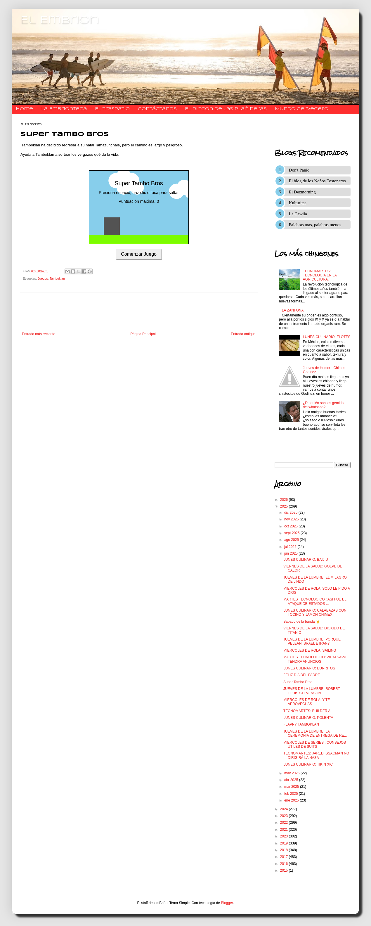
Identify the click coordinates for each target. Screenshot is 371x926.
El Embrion (59, 20)
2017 (284, 857)
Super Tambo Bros (297, 682)
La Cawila (298, 214)
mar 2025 (292, 787)
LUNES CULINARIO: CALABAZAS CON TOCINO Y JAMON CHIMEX (314, 612)
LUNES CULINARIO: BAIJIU (305, 560)
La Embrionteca (64, 109)
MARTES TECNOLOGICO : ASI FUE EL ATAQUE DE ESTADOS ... (314, 601)
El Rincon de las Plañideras (226, 109)
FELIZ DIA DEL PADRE (301, 675)
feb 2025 (291, 794)
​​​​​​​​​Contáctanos (157, 109)
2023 (284, 816)
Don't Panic (299, 170)
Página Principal (143, 334)
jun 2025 (291, 553)
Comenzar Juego (139, 254)
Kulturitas (297, 202)
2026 (284, 500)
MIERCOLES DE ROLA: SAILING (309, 650)
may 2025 (292, 773)
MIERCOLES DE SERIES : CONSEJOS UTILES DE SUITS (314, 744)
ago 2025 (292, 540)
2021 (284, 830)
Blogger (227, 903)
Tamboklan (57, 278)
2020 (284, 836)
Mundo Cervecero (301, 109)
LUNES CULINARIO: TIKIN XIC (308, 764)
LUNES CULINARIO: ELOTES (327, 337)
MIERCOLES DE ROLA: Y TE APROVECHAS (306, 702)
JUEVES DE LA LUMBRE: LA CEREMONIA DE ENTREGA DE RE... (315, 733)
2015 (284, 870)
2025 (284, 506)
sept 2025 (292, 533)
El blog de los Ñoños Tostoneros (317, 181)
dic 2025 (291, 512)
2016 (284, 864)
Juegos (43, 278)
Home (24, 109)
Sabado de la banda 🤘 (301, 621)
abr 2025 (291, 780)
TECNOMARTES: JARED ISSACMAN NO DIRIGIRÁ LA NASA (316, 755)
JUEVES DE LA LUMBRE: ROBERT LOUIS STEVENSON (311, 691)
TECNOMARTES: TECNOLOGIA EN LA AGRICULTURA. (320, 275)
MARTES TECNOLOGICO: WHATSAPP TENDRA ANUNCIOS (314, 659)
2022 (284, 823)
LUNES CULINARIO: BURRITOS (309, 668)
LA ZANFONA (293, 310)
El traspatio (112, 109)
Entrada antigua (243, 334)
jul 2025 (290, 547)
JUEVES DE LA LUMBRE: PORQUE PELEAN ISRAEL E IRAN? (312, 641)
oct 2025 (291, 526)
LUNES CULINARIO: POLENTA (308, 718)
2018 (284, 850)
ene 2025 (292, 800)
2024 (284, 809)
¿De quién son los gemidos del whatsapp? (324, 405)
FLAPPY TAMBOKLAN (301, 724)
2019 (284, 843)
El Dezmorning (302, 192)
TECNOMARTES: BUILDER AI (307, 711)
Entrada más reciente (38, 334)
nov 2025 (292, 519)
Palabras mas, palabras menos (315, 224)
